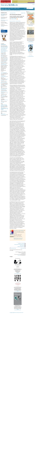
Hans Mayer (2, 15)
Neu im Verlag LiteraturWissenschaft (30, 41)
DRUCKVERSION (23, 245)
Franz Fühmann (5, 58)
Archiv (6, 8)
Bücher (11, 8)
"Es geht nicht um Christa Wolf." (4, 82)
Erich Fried (2, 56)
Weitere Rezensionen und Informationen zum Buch (18, 239)
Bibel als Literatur (4, 110)
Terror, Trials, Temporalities (3, 95)
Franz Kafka (2, 102)
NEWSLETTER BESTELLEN (22, 246)
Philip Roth (6, 46)
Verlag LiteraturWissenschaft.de (17, 273)
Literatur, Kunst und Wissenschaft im (4, 105)
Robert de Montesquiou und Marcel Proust (4, 89)
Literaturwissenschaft (17, 10)
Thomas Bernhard (3, 54)
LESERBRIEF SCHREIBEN (22, 243)
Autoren (15, 8)
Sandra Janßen (20, 230)
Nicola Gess (16, 230)
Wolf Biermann (5, 49)
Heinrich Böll (2, 47)
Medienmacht (3, 18)
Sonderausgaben (3, 44)
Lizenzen (19, 255)
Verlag (33, 4)
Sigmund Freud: (4, 108)
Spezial (9, 8)
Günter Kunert (3, 46)
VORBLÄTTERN (22, 248)
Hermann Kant (3, 50)
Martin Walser (4, 48)
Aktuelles (2, 8)
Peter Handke (6, 59)
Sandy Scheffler (14, 18)
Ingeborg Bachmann (3, 62)
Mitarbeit (2, 9)
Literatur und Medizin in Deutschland (4, 91)
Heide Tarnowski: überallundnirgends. (3, 76)
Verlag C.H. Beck (31, 25)
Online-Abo (2, 26)
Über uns (6, 9)
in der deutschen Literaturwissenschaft (4, 114)
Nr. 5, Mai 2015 (11, 10)
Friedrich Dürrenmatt (3, 52)
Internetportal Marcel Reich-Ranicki (3, 64)
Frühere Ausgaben (6, 10)
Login (9, 9)
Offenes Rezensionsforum (4, 20)
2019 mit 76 (2, 80)
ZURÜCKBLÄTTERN (13, 248)
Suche (25, 8)
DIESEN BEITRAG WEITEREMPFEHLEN (20, 244)
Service (18, 8)
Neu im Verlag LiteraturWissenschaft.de (30, 56)
